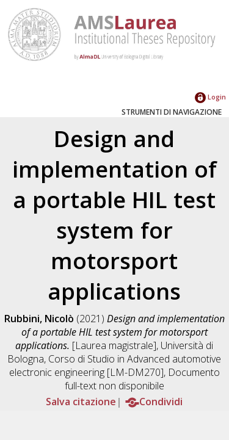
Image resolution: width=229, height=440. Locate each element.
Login (210, 96)
